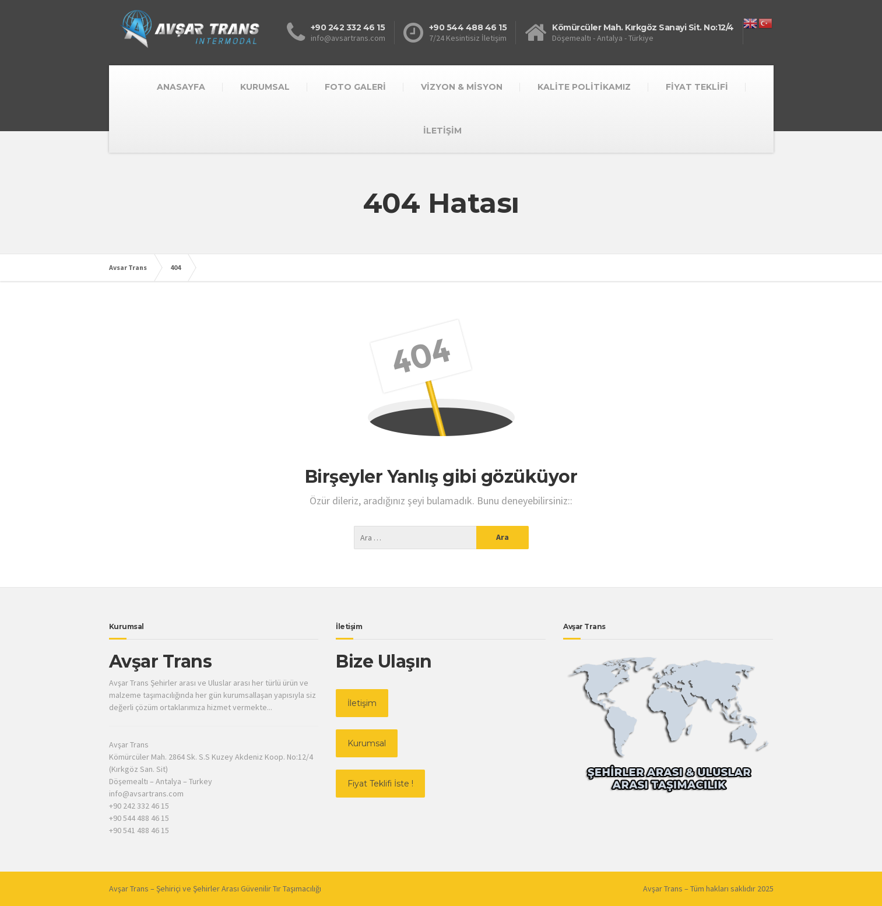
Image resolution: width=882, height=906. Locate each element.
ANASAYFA (181, 87)
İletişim (362, 703)
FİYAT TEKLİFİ (697, 87)
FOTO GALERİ (355, 87)
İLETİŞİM (442, 130)
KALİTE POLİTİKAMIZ (584, 87)
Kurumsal (366, 743)
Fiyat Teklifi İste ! (380, 783)
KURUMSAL (265, 87)
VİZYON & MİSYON (462, 87)
